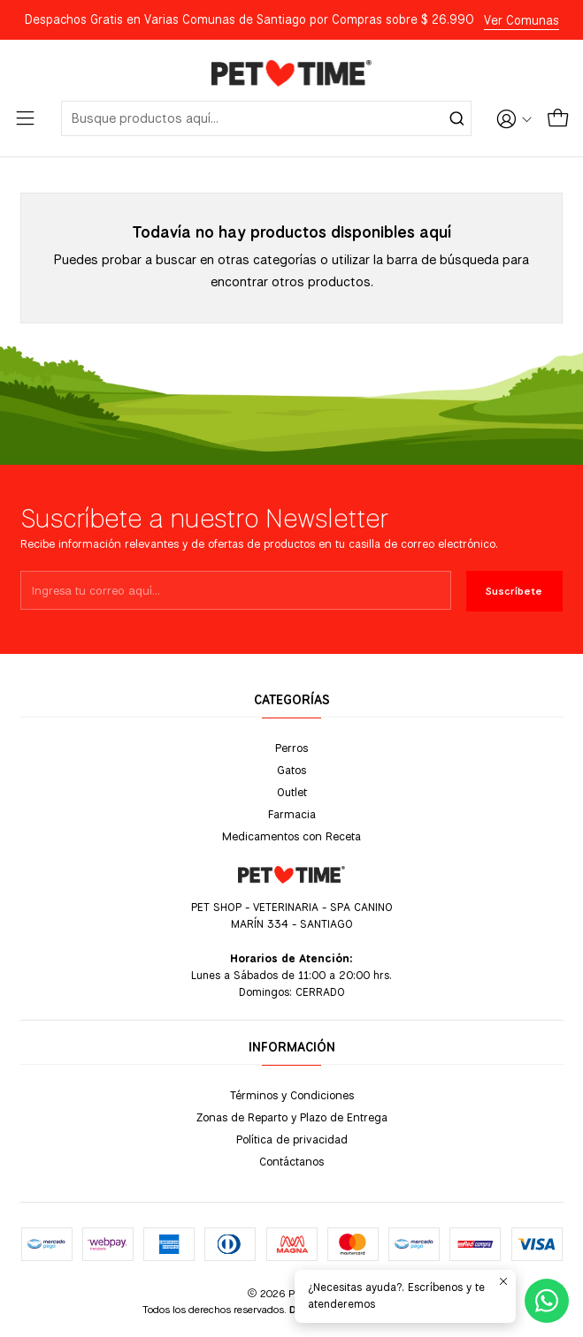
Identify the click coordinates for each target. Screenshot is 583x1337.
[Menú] (25, 118)
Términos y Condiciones (292, 1095)
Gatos (291, 770)
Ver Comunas (521, 20)
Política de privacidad (292, 1139)
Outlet (292, 792)
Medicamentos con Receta (291, 836)
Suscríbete (514, 591)
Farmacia (292, 814)
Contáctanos (291, 1161)
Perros (291, 748)
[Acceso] (514, 118)
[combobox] (266, 118)
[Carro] (557, 118)
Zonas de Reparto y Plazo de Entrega (291, 1117)
